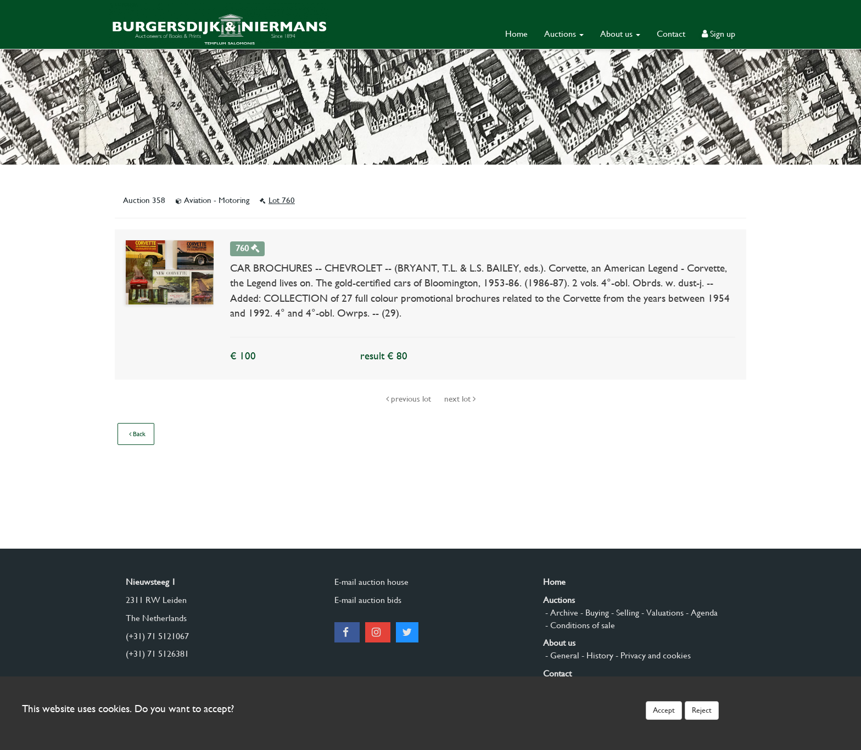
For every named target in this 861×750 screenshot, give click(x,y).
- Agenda (701, 612)
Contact (671, 34)
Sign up (718, 34)
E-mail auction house (371, 582)
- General (561, 655)
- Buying (593, 612)
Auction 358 (145, 200)
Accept (664, 710)
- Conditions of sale (579, 625)
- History (596, 655)
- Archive (560, 612)
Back (137, 434)
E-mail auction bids (367, 600)
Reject (702, 710)
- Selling (624, 612)
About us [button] (620, 34)
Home (516, 34)
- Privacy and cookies (652, 655)
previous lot (409, 399)
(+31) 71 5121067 (157, 636)
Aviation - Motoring (213, 200)
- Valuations (661, 612)
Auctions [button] (564, 34)
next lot (460, 399)
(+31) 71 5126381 (157, 654)
